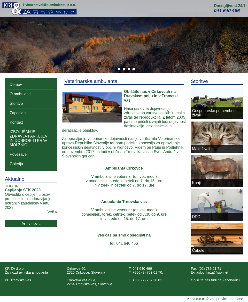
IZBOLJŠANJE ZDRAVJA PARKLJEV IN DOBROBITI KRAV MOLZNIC (28, 138)
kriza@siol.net (217, 272)
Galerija (16, 164)
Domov (16, 84)
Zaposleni (18, 113)
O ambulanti (20, 94)
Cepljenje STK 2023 (23, 190)
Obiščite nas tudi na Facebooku (215, 280)
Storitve (16, 103)
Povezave (18, 154)
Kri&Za (39, 8)
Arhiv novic (31, 223)
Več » (52, 212)
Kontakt (16, 122)
